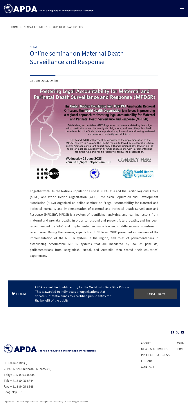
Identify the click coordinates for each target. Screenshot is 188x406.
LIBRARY (147, 360)
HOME (15, 27)
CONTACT (147, 366)
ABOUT (146, 343)
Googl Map (11, 392)
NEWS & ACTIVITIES (36, 27)
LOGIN (180, 343)
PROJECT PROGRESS (155, 355)
